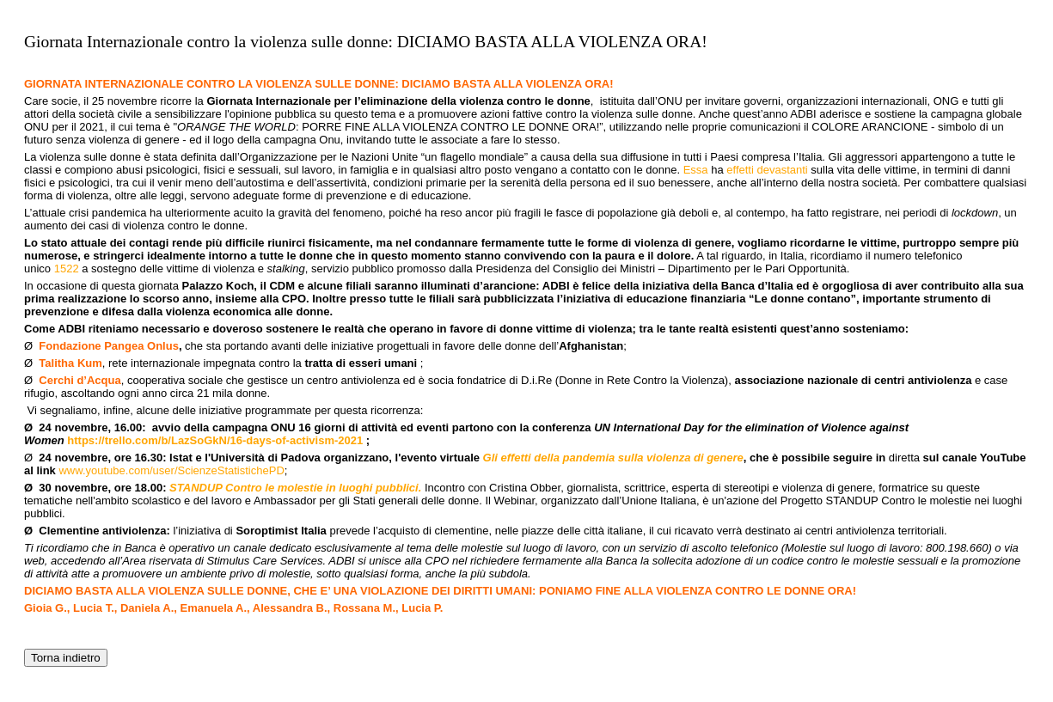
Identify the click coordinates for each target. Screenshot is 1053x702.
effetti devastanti (766, 169)
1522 (66, 268)
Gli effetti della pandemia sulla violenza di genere (612, 457)
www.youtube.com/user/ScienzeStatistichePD (171, 470)
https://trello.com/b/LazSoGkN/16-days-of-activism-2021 (215, 440)
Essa (695, 169)
